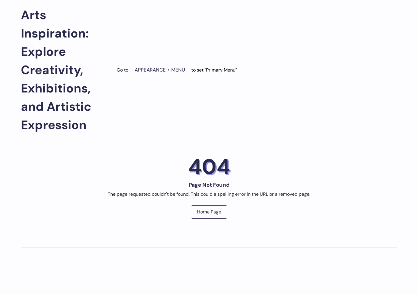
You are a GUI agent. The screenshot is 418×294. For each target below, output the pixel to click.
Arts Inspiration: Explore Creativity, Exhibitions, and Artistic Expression (56, 70)
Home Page (209, 212)
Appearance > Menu (160, 70)
